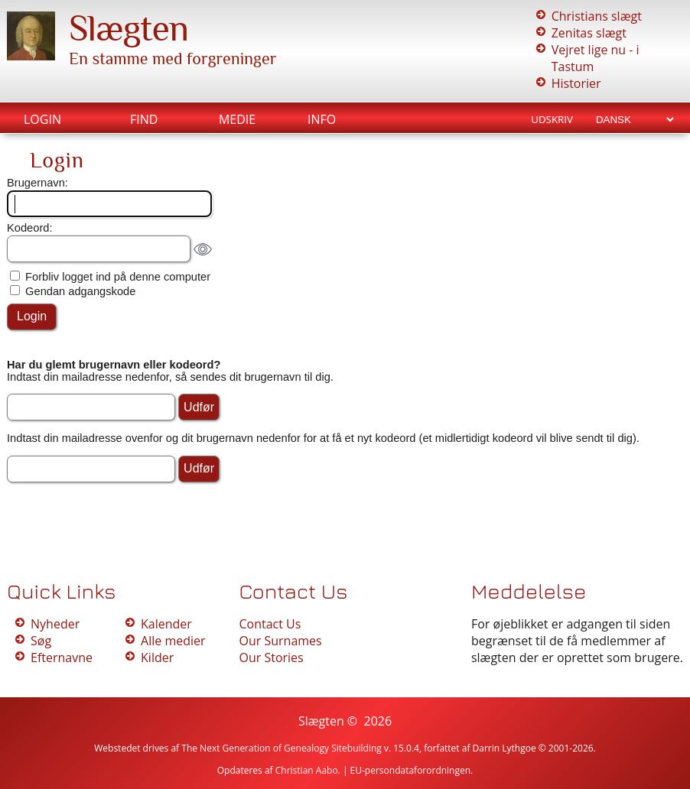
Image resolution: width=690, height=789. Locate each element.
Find (144, 119)
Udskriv (552, 119)
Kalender (166, 623)
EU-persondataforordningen (410, 770)
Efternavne (62, 657)
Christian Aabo (306, 770)
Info (322, 119)
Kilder (157, 657)
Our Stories (271, 657)
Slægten (128, 28)
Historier (576, 83)
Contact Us (270, 623)
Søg (41, 640)
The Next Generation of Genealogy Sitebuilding (281, 748)
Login (42, 119)
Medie (237, 119)
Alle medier (173, 640)
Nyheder (55, 623)
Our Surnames (280, 640)
